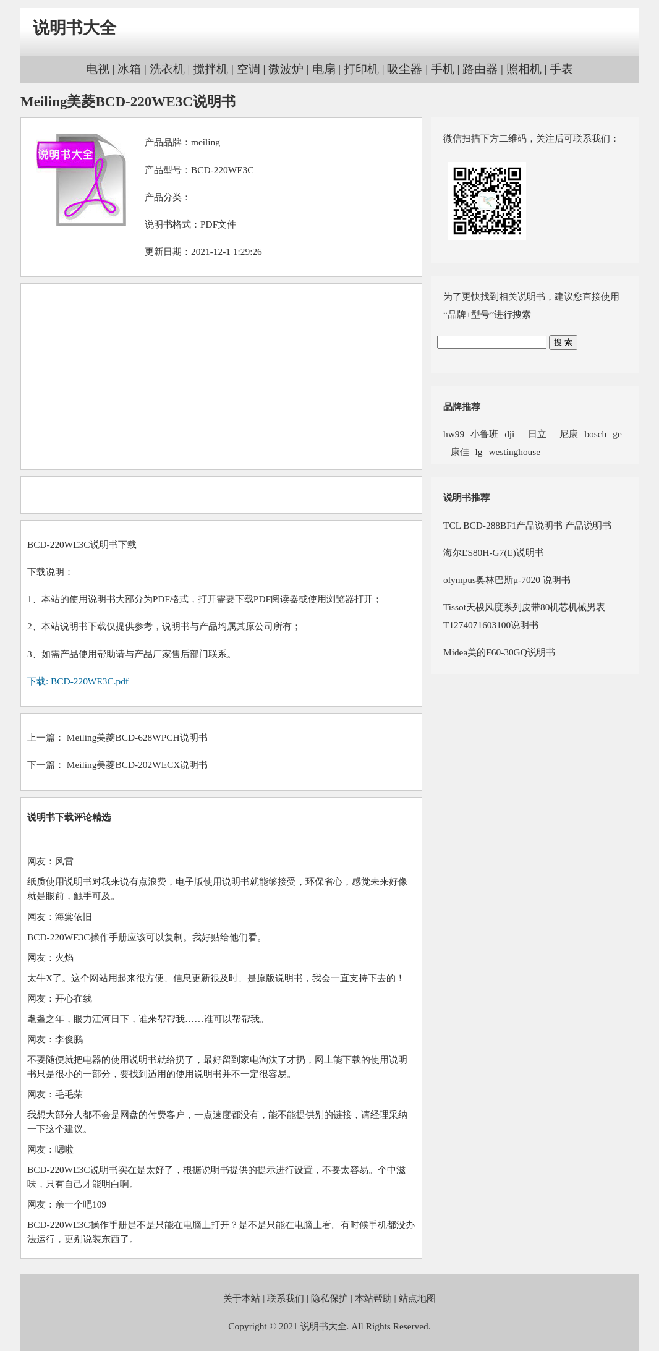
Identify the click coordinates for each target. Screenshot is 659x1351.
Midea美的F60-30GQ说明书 (499, 652)
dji (509, 433)
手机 (442, 68)
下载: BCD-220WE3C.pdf (78, 681)
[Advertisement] (221, 376)
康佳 (456, 451)
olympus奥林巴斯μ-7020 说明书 (507, 579)
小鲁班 (484, 433)
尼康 (566, 433)
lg (479, 451)
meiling (205, 142)
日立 (533, 433)
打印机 (361, 68)
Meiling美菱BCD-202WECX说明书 (137, 764)
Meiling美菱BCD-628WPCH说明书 (137, 737)
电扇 (324, 68)
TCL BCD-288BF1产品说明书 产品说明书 (527, 525)
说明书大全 (74, 28)
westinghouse (514, 451)
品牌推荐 (461, 406)
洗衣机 (167, 68)
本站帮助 (373, 1298)
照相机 (524, 68)
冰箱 (129, 68)
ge (617, 433)
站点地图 (417, 1298)
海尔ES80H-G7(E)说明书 (493, 552)
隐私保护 (329, 1298)
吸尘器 (404, 68)
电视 (97, 68)
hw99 (453, 433)
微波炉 (286, 68)
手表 (561, 68)
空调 (248, 68)
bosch (595, 433)
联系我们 (285, 1298)
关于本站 (241, 1298)
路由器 (480, 68)
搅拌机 (210, 68)
